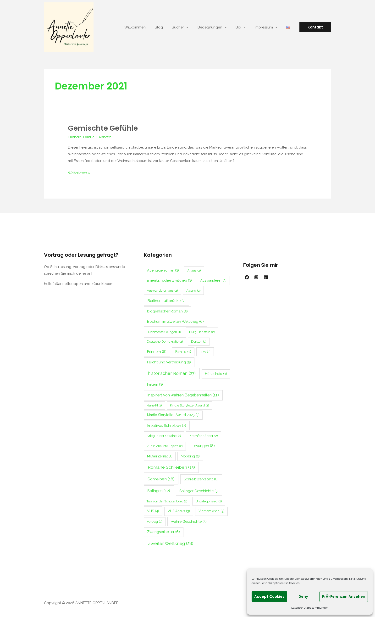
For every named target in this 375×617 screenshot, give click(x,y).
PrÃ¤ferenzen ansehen (343, 596)
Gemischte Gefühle (103, 128)
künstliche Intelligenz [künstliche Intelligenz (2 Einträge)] (165, 445)
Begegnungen (218, 27)
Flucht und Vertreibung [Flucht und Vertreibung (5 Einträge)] (169, 362)
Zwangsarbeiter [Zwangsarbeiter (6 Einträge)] (163, 531)
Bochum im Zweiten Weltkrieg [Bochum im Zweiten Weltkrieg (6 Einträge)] (175, 321)
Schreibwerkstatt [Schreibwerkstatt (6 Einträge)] (201, 479)
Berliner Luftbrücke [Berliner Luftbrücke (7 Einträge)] (166, 300)
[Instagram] (256, 276)
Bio (245, 27)
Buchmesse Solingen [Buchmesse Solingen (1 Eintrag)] (164, 331)
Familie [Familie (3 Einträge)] (183, 351)
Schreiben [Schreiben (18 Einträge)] (161, 478)
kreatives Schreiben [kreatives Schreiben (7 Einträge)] (166, 425)
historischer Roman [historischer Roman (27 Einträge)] (172, 372)
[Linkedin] (266, 276)
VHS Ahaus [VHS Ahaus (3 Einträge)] (179, 510)
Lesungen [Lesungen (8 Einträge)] (203, 445)
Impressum (268, 27)
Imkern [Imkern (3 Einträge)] (155, 384)
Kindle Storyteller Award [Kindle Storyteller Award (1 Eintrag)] (189, 405)
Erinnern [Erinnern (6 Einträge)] (156, 351)
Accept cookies (269, 596)
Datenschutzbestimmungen (309, 607)
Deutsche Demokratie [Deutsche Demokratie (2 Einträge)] (165, 341)
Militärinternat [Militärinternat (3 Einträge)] (159, 456)
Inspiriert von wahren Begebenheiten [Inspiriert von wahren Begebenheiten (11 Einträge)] (183, 394)
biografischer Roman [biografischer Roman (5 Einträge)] (167, 311)
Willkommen (146, 27)
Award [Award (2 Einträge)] (193, 290)
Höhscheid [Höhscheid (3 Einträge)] (216, 373)
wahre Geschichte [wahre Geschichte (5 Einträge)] (189, 521)
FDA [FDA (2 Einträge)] (204, 351)
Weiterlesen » (79, 172)
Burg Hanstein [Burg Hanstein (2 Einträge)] (202, 331)
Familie (89, 137)
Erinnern (75, 137)
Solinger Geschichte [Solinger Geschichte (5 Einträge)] (199, 490)
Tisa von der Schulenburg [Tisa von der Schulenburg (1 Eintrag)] (167, 501)
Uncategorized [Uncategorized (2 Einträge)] (208, 501)
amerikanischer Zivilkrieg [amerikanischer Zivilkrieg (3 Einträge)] (169, 280)
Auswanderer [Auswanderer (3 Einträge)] (213, 280)
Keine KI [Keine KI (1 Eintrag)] (154, 405)
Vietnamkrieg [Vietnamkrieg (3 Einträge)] (211, 510)
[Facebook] (246, 276)
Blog (169, 27)
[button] (315, 27)
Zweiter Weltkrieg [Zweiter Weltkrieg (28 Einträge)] (170, 542)
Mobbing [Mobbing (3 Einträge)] (190, 456)
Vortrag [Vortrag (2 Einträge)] (154, 521)
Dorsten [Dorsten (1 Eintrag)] (198, 341)
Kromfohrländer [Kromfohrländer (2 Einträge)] (203, 435)
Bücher (188, 27)
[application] (194, 27)
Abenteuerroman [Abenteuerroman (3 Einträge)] (163, 270)
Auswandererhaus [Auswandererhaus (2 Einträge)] (162, 290)
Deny (303, 596)
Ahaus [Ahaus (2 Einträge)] (194, 270)
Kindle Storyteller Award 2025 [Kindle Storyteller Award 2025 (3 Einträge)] (173, 414)
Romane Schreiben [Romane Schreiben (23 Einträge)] (171, 466)
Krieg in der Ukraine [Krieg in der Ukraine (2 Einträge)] (164, 435)
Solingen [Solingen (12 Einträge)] (158, 490)
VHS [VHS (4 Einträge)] (153, 510)
